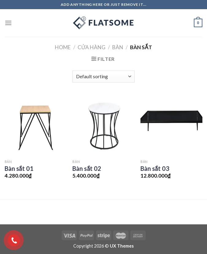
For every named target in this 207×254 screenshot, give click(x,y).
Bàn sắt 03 (154, 168)
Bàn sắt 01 (19, 168)
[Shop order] (103, 77)
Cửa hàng (91, 47)
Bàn (117, 47)
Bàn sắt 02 (86, 168)
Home (63, 47)
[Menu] (8, 22)
